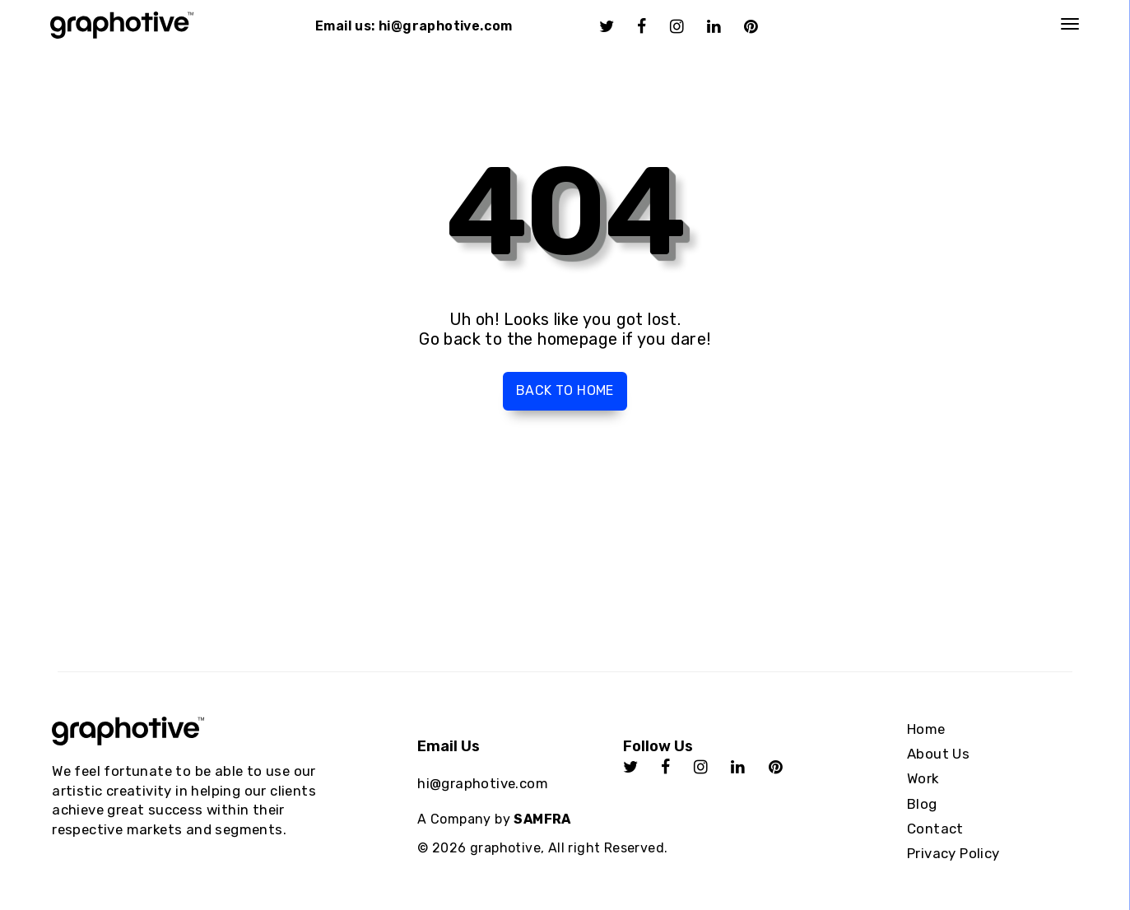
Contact (935, 828)
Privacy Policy (953, 853)
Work (923, 778)
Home (926, 729)
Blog (922, 804)
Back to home (565, 390)
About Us (938, 753)
